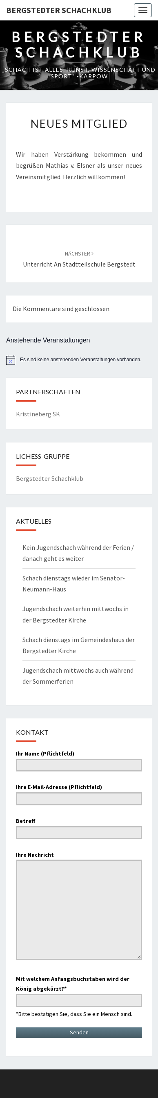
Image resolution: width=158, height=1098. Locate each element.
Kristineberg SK (38, 414)
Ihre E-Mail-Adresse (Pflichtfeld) (79, 792)
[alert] (79, 360)
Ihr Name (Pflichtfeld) (79, 759)
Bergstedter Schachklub (58, 10)
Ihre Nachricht (79, 906)
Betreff (79, 826)
